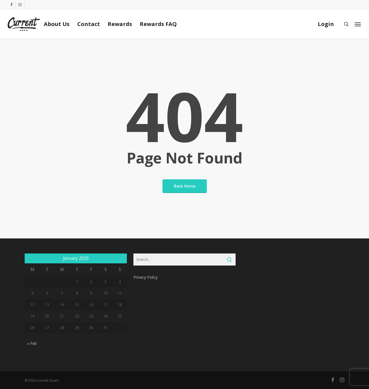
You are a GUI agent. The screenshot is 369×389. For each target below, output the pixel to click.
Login (326, 24)
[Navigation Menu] (358, 24)
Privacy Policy (145, 277)
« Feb (32, 343)
